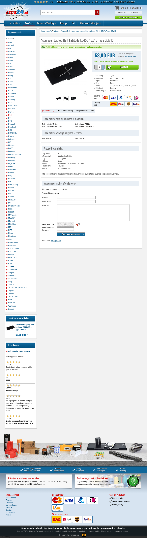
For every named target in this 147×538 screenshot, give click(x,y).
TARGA (11, 285)
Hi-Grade (11, 179)
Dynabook (12, 127)
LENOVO (12, 200)
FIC (9, 142)
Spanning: (99, 70)
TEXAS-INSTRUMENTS (17, 288)
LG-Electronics (14, 206)
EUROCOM (12, 133)
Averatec (11, 70)
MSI (9, 227)
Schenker (12, 276)
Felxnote (11, 139)
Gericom (11, 160)
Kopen (124, 61)
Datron (10, 112)
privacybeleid (56, 235)
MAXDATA (12, 215)
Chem (10, 85)
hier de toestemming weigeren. (118, 531)
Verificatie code (48, 219)
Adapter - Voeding (46, 23)
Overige (63, 23)
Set (73, 23)
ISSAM (11, 197)
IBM (9, 194)
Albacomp (12, 51)
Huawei (11, 188)
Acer (10, 42)
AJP (9, 48)
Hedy (10, 176)
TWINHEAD (13, 297)
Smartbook (12, 279)
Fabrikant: (99, 82)
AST (10, 63)
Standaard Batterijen (90, 23)
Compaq (11, 100)
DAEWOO (12, 109)
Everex (11, 136)
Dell (9, 115)
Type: (97, 75)
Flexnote (11, 145)
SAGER (11, 267)
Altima (10, 57)
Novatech (12, 236)
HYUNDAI (12, 191)
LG (9, 203)
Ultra (10, 300)
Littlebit (11, 212)
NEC (10, 230)
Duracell (11, 124)
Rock (10, 264)
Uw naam (46, 192)
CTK (10, 103)
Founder (11, 151)
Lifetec (10, 209)
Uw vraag (46, 200)
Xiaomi (11, 309)
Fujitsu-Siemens (14, 154)
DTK (10, 121)
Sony (10, 282)
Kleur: (97, 77)
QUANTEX (12, 257)
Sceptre (11, 273)
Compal (11, 97)
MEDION (11, 218)
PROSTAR (12, 251)
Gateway (11, 157)
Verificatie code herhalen (48, 223)
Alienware (12, 54)
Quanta (11, 254)
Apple (10, 60)
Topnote (11, 291)
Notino (10, 233)
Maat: (97, 80)
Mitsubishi (12, 224)
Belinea (11, 73)
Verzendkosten (130, 51)
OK (84, 535)
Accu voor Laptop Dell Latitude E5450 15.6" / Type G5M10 (25, 327)
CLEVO (11, 91)
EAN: (45, 163)
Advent (11, 45)
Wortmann (12, 306)
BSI (9, 79)
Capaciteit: (99, 73)
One (10, 239)
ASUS (10, 66)
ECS (10, 130)
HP (9, 182)
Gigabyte (11, 163)
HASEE (11, 172)
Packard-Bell (13, 242)
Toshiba (11, 294)
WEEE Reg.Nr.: (101, 85)
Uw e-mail (46, 196)
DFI (9, 118)
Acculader (15, 23)
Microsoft (11, 221)
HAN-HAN (12, 169)
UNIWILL (11, 303)
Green (10, 166)
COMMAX (12, 94)
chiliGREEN (12, 88)
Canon (10, 82)
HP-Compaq (13, 185)
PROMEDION (13, 248)
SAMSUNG (12, 270)
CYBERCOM (13, 106)
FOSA (10, 148)
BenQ (10, 76)
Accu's (29, 23)
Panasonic (12, 245)
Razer (10, 260)
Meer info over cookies (70, 535)
